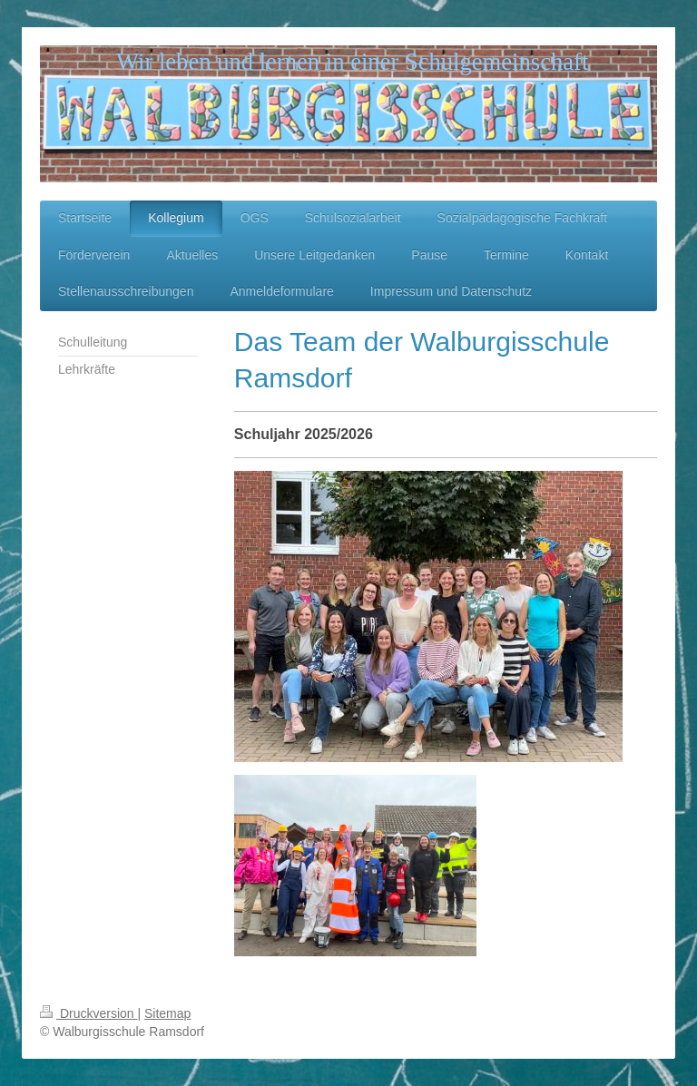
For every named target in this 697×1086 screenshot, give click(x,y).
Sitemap (167, 1013)
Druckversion (88, 1013)
